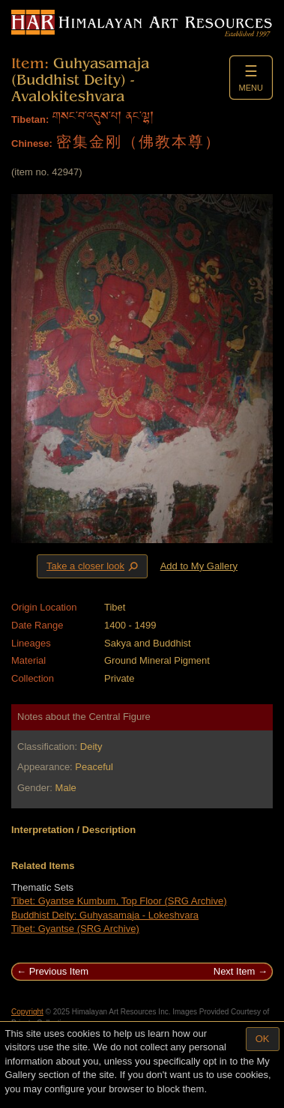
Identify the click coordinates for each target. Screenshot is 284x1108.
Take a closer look (93, 566)
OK (263, 1038)
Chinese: (31, 143)
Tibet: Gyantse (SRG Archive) (75, 928)
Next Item (235, 971)
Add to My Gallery (199, 566)
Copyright (27, 1012)
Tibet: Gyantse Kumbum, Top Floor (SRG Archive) (119, 900)
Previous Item (58, 971)
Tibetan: (30, 119)
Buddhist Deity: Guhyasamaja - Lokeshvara (105, 915)
